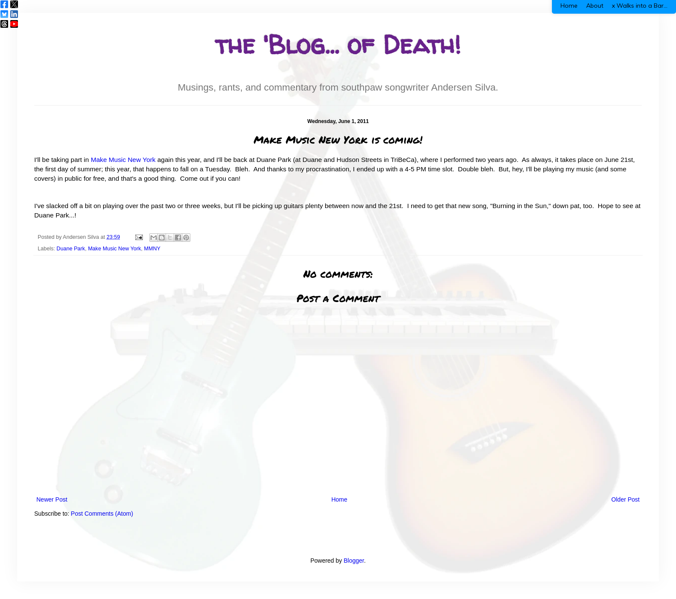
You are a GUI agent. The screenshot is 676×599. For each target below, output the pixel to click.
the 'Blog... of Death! (338, 44)
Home (339, 499)
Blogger (354, 560)
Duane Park (70, 249)
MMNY (152, 249)
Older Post (625, 499)
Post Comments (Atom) (102, 513)
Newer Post (51, 499)
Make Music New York (123, 159)
